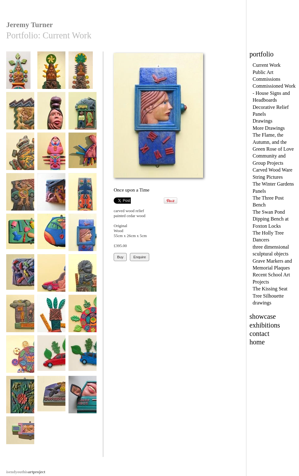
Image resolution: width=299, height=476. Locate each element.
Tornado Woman (51, 276)
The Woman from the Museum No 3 (20, 75)
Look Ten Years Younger (20, 237)
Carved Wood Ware (272, 170)
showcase (262, 316)
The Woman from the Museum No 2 (51, 75)
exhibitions (264, 325)
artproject (25, 471)
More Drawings (269, 128)
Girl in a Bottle (51, 113)
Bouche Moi (83, 154)
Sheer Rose (83, 397)
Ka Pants (51, 235)
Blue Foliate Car (83, 357)
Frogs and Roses (20, 397)
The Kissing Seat (270, 289)
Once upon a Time (83, 235)
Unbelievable (20, 316)
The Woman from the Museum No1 (83, 75)
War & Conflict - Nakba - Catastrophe (20, 159)
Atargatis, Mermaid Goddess (20, 116)
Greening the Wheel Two (83, 318)
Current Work (267, 65)
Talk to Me (83, 113)
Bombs (51, 194)
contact (259, 334)
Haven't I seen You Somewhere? (51, 318)
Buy (120, 257)
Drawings (263, 121)
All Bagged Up (51, 154)
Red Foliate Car (51, 357)
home (257, 342)
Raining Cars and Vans (20, 278)
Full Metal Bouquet (83, 197)
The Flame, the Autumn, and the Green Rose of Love (273, 142)
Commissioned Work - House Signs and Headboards (274, 93)
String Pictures (268, 177)
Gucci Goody (20, 438)
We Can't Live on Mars (20, 359)
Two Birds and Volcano (51, 400)
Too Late (83, 276)
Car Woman (20, 194)
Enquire (139, 257)
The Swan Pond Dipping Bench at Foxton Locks (271, 219)
